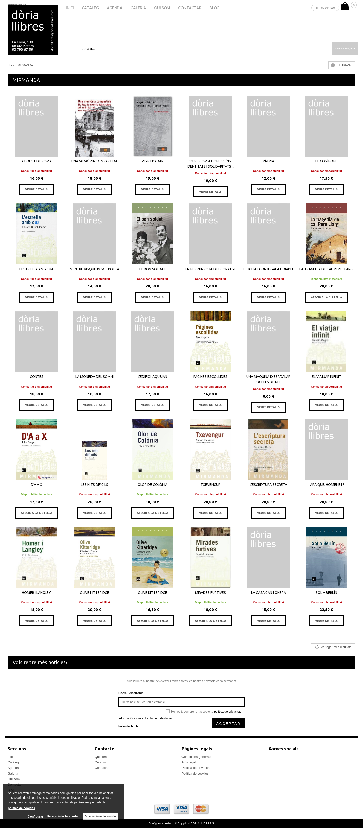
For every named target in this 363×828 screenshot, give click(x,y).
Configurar (35, 816)
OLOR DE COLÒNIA (152, 485)
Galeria (138, 8)
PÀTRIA (268, 161)
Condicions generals (196, 757)
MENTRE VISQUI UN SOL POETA (94, 269)
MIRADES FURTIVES (210, 592)
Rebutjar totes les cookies (63, 816)
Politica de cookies (195, 773)
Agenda (115, 8)
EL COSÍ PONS (326, 161)
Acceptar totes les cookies (100, 816)
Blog (214, 8)
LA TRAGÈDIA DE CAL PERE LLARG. (326, 269)
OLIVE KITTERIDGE (94, 592)
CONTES (36, 377)
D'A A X (36, 485)
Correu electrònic (130, 693)
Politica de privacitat (196, 768)
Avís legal (189, 762)
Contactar (189, 8)
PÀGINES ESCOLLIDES (210, 377)
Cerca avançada (345, 48)
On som (100, 762)
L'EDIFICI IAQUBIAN (152, 377)
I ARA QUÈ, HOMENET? (326, 485)
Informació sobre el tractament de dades (145, 718)
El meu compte (325, 7)
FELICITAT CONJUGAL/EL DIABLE (268, 269)
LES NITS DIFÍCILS (94, 485)
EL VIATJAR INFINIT (326, 377)
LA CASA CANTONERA (268, 592)
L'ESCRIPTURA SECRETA (268, 485)
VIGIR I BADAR (152, 161)
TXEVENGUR (210, 485)
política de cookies (21, 808)
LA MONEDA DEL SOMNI (94, 377)
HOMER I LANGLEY (36, 592)
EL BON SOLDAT (152, 269)
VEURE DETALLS (36, 189)
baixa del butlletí (129, 726)
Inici (70, 8)
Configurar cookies (160, 823)
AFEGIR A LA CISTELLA (326, 297)
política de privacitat (227, 711)
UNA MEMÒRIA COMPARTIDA (94, 161)
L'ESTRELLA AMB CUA (36, 269)
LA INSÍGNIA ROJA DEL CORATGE (210, 269)
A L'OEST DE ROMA (36, 161)
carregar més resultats (336, 647)
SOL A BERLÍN (326, 592)
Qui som (162, 8)
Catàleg (90, 8)
